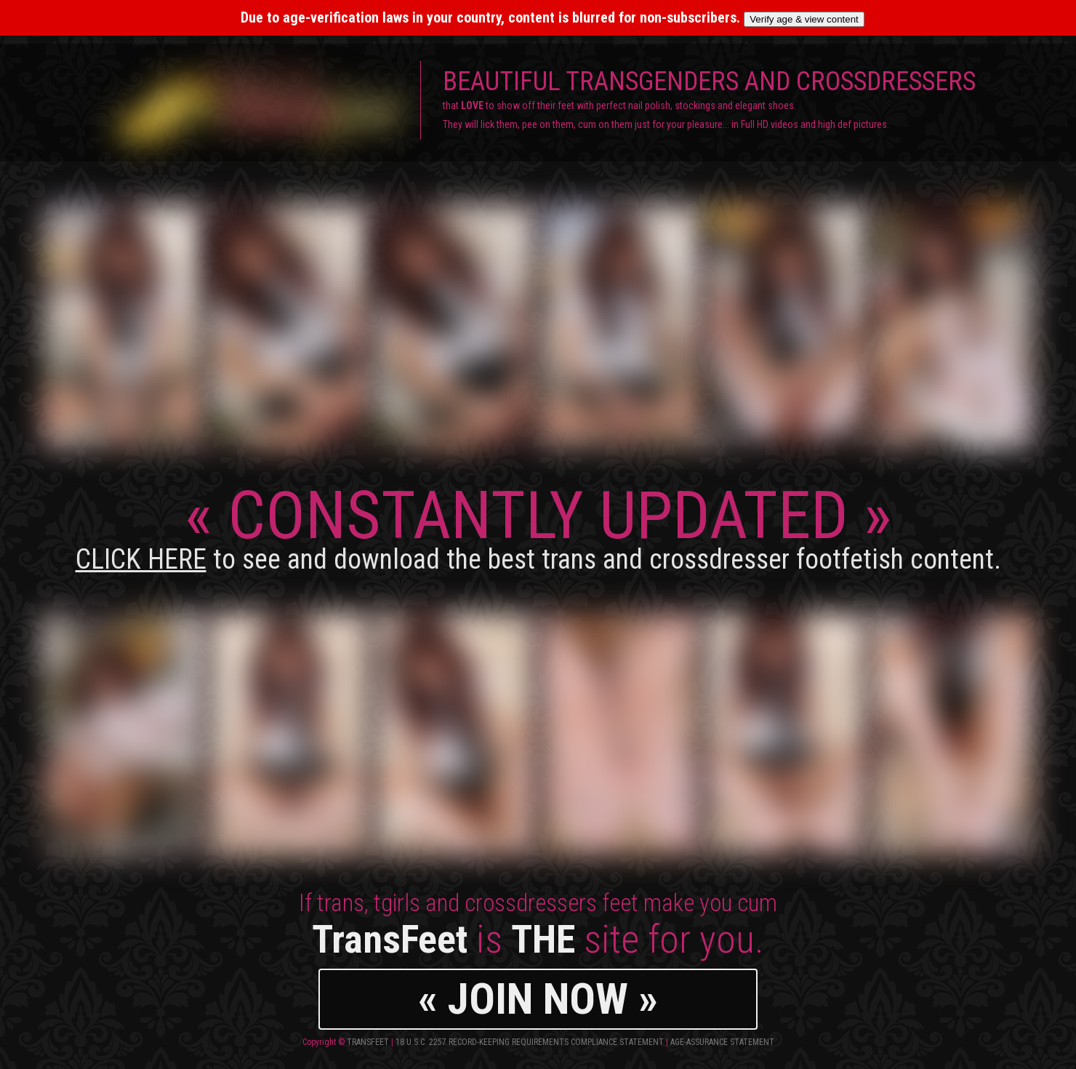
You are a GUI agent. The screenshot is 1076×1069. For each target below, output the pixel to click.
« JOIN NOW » (538, 999)
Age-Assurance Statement (722, 1042)
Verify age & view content (804, 19)
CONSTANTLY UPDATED (538, 526)
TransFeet (368, 1042)
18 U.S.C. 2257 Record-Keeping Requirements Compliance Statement (530, 1042)
